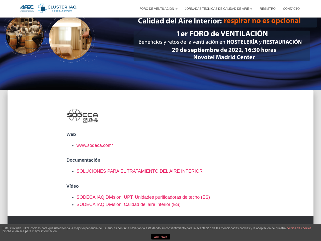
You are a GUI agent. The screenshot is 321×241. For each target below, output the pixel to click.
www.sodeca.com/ (94, 145)
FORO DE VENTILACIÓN (158, 9)
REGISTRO (268, 9)
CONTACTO (291, 9)
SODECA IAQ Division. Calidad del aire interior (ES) (128, 204)
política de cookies (299, 228)
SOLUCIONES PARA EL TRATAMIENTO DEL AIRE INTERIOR (139, 171)
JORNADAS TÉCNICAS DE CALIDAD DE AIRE (219, 9)
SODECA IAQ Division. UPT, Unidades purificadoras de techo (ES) (143, 197)
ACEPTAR (160, 236)
